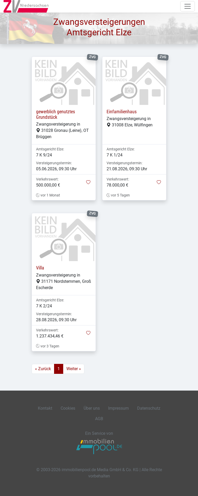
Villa (40, 267)
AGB (99, 418)
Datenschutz (148, 408)
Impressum (118, 408)
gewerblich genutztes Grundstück (55, 114)
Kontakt (45, 408)
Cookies (68, 408)
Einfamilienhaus (122, 111)
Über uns (92, 408)
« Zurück (43, 368)
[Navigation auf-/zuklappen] (187, 6)
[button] (88, 182)
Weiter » (73, 368)
